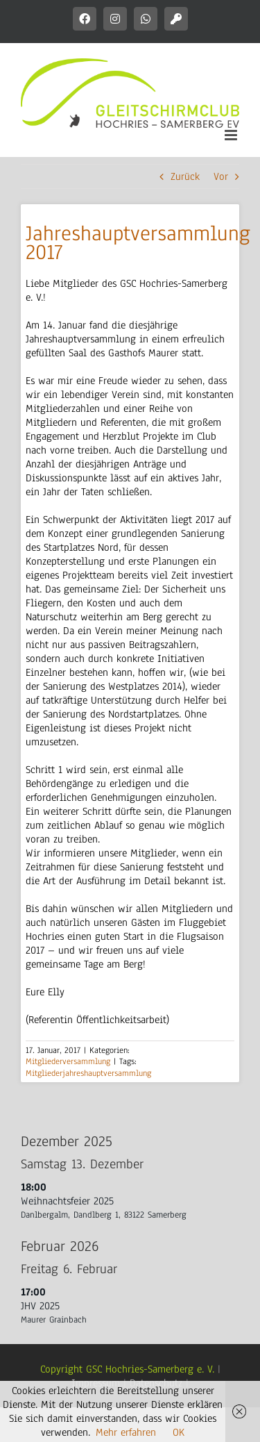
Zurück (185, 176)
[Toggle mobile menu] (232, 135)
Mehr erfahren (126, 1432)
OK (178, 1432)
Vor (221, 176)
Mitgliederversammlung (68, 1061)
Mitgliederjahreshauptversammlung (88, 1073)
